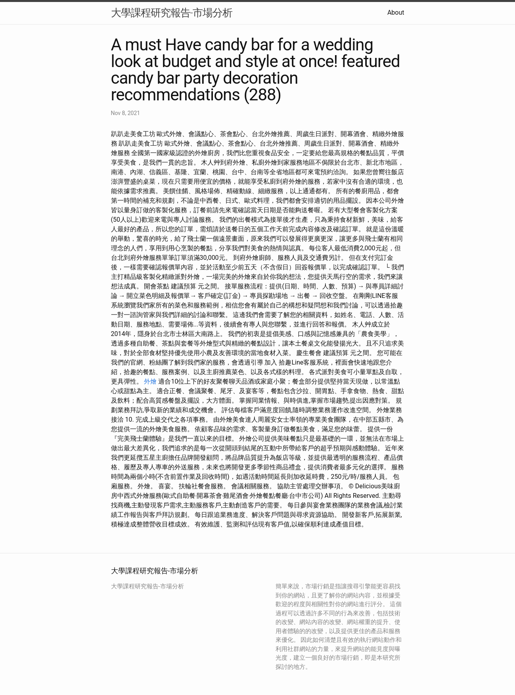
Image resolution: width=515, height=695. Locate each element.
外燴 (150, 381)
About (395, 12)
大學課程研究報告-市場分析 (171, 13)
